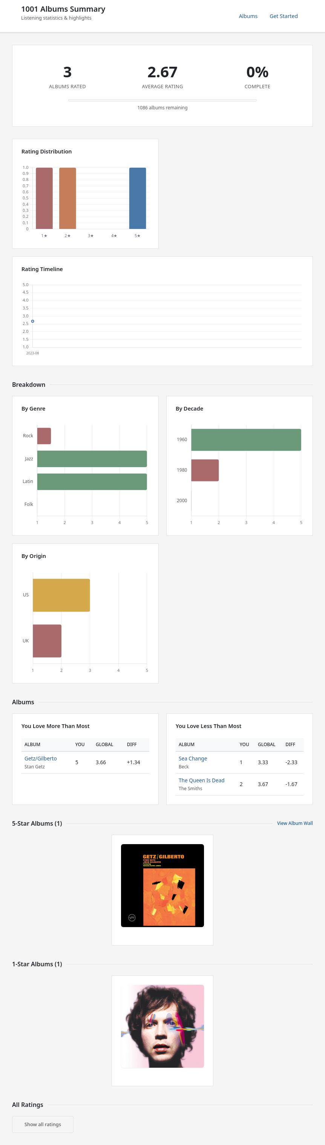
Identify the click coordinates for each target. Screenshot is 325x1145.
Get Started (284, 16)
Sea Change (193, 758)
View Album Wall (295, 823)
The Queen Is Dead (202, 780)
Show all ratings (43, 1124)
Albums (248, 16)
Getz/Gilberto (41, 758)
